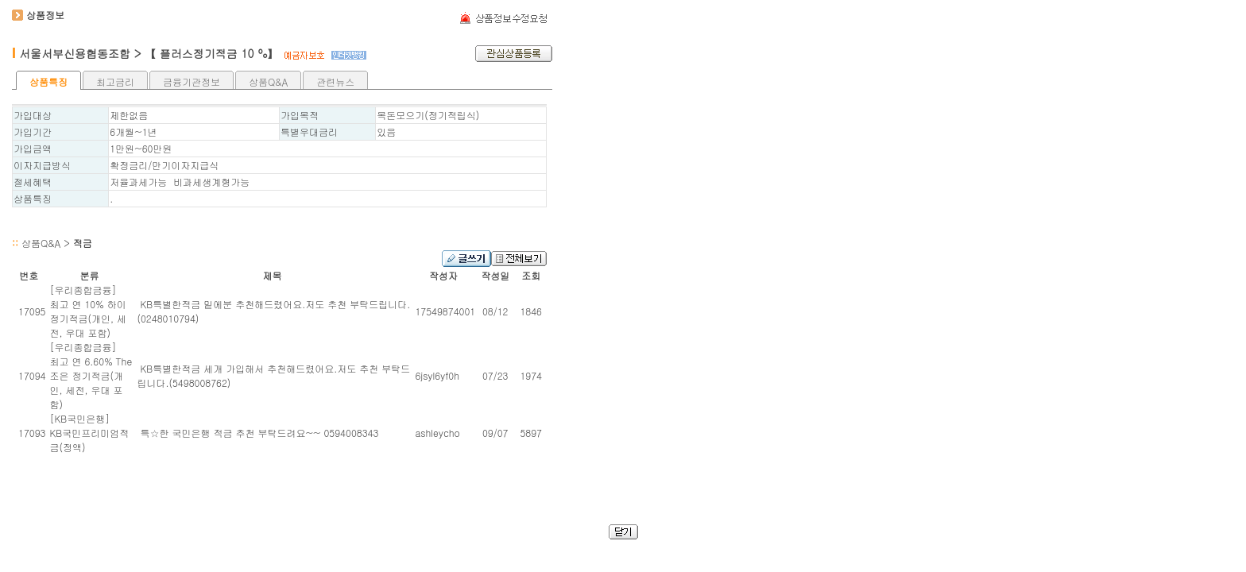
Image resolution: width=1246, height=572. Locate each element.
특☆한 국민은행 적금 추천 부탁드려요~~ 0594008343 (257, 432)
